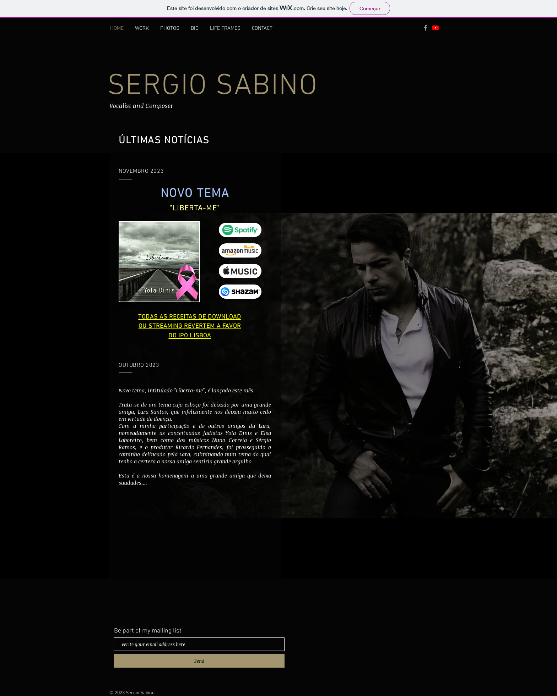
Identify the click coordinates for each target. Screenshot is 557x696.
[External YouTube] (195, 552)
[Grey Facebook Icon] (425, 28)
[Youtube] (435, 28)
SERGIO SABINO (212, 86)
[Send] (199, 661)
